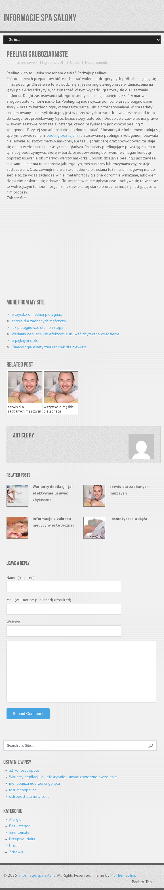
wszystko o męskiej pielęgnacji (37, 314)
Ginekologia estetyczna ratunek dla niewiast (49, 347)
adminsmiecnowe (21, 62)
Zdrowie (16, 852)
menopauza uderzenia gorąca (34, 783)
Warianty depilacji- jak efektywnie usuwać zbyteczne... (53, 493)
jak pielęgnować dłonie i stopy (37, 327)
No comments (96, 62)
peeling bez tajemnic (64, 135)
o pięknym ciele (25, 340)
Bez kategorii (20, 825)
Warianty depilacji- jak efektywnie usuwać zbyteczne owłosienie (65, 333)
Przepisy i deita (22, 838)
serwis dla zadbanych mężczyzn (39, 320)
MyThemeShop (123, 875)
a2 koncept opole (24, 770)
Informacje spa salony (39, 18)
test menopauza (22, 789)
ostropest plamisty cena (29, 796)
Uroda (75, 62)
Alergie (15, 819)
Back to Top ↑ (143, 881)
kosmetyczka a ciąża (128, 518)
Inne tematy (19, 832)
